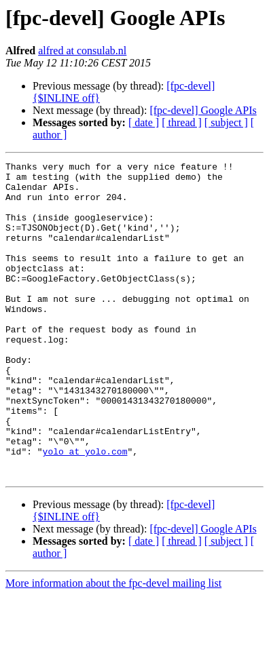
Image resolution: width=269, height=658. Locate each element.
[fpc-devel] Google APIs (202, 110)
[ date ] (143, 122)
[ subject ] (226, 122)
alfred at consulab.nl (82, 50)
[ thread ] (182, 122)
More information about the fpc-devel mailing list (113, 646)
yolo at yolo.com (85, 510)
